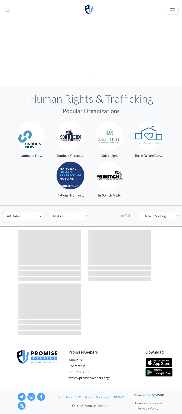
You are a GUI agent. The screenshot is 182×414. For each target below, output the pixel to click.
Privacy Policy (148, 408)
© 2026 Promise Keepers (90, 406)
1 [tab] (91, 75)
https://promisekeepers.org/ (89, 378)
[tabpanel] (91, 53)
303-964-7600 (79, 372)
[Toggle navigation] (173, 10)
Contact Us (77, 366)
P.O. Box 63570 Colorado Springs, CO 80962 (91, 397)
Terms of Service (146, 403)
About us (75, 360)
